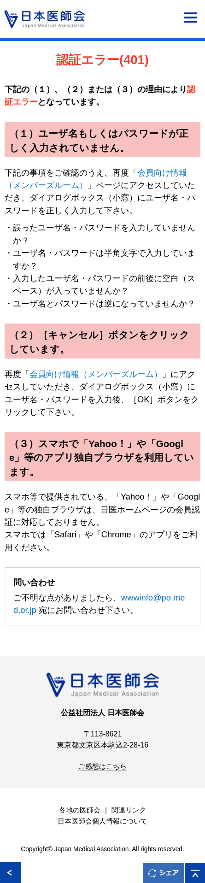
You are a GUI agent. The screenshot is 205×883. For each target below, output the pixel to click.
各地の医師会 (79, 810)
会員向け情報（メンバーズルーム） (95, 374)
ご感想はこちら (102, 766)
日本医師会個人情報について (102, 821)
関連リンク (128, 810)
